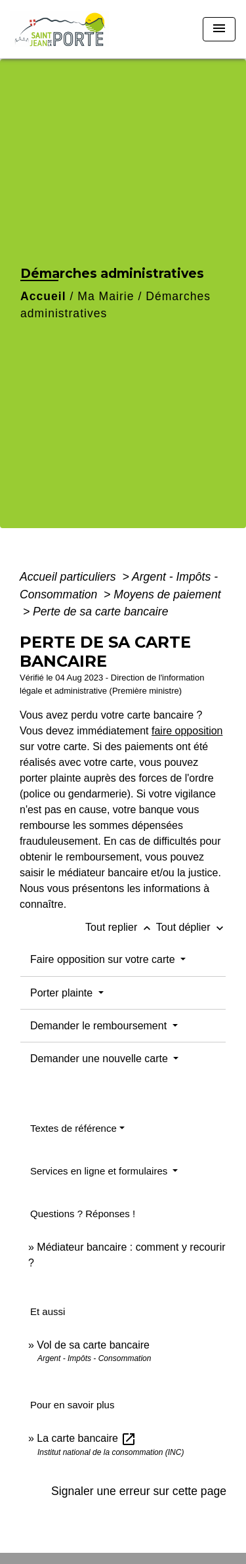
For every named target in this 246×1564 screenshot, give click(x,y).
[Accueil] (59, 29)
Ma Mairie (105, 296)
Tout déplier (191, 927)
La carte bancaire (86, 1438)
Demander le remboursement (100, 1025)
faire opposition (187, 730)
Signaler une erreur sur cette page (138, 1491)
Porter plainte (63, 992)
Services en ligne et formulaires (100, 1170)
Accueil (43, 296)
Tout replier (120, 927)
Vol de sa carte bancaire (93, 1345)
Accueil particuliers (69, 576)
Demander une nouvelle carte (100, 1058)
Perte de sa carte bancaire (100, 611)
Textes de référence (73, 1128)
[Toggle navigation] (219, 29)
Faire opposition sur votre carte (104, 959)
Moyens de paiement (166, 594)
